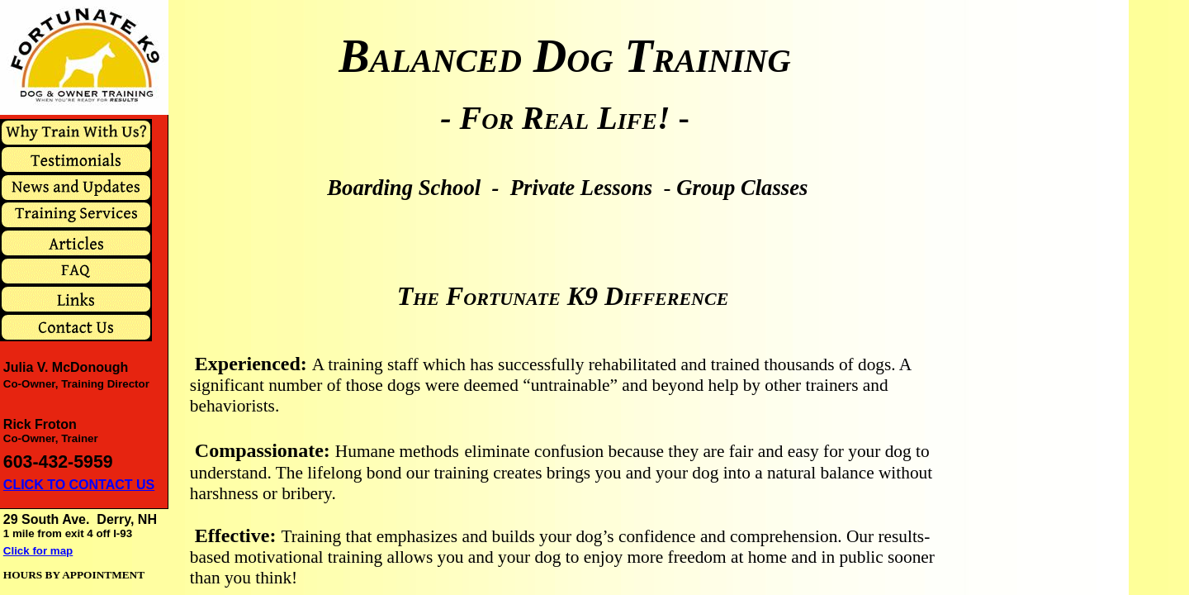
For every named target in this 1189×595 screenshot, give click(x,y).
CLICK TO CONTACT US (78, 485)
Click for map (38, 551)
